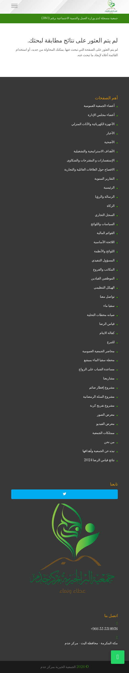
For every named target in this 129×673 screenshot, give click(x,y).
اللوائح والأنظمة (104, 251)
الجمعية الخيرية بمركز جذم (58, 667)
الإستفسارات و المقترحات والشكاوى (91, 160)
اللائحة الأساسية (104, 242)
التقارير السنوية (104, 178)
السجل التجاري (105, 215)
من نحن (109, 442)
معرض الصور (106, 415)
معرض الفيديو (105, 424)
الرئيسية (109, 187)
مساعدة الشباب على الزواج (97, 369)
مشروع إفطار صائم (102, 387)
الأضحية (109, 142)
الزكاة (111, 206)
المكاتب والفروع (104, 269)
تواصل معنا (107, 296)
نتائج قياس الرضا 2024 (99, 460)
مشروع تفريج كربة (102, 405)
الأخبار (110, 133)
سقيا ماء (109, 306)
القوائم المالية (106, 233)
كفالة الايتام (107, 333)
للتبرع (111, 342)
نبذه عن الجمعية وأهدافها (99, 451)
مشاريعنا (109, 378)
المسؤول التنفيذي (103, 260)
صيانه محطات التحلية (101, 315)
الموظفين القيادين (103, 278)
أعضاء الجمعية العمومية (99, 106)
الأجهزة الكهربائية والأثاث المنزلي (93, 124)
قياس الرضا (107, 324)
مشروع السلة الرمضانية (99, 396)
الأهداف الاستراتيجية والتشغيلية (94, 151)
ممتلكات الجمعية (103, 433)
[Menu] (14, 7)
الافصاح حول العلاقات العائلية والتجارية (89, 169)
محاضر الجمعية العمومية (98, 351)
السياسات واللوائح (103, 224)
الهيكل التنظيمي (104, 287)
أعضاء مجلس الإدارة (101, 115)
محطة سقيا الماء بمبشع (99, 360)
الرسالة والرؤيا (105, 197)
